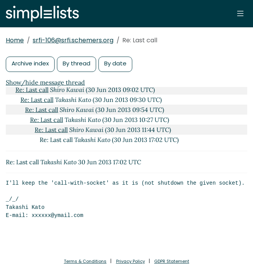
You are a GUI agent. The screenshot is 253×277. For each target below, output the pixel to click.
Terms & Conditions (85, 261)
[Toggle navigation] (240, 13)
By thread (76, 63)
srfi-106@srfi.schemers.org (73, 40)
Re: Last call (31, 89)
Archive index (30, 63)
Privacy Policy (130, 261)
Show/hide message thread (45, 82)
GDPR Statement (171, 261)
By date (115, 63)
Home (15, 40)
